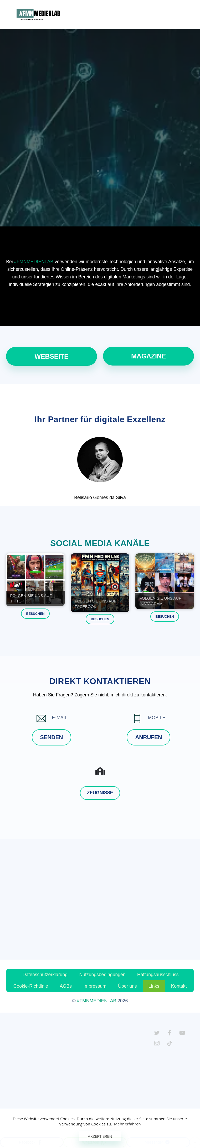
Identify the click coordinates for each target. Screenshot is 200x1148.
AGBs (66, 986)
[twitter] (157, 1032)
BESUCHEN (35, 614)
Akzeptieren (100, 1136)
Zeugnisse (100, 792)
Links (153, 986)
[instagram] (157, 1042)
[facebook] (169, 1032)
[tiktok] (169, 1042)
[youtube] (182, 1032)
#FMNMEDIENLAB (34, 261)
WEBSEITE (51, 356)
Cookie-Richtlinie (30, 986)
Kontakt (179, 986)
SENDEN (51, 737)
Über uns (127, 986)
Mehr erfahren (127, 1123)
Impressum (95, 986)
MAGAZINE (148, 356)
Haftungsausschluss (157, 974)
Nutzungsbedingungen (102, 974)
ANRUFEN (148, 737)
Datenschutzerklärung (45, 974)
